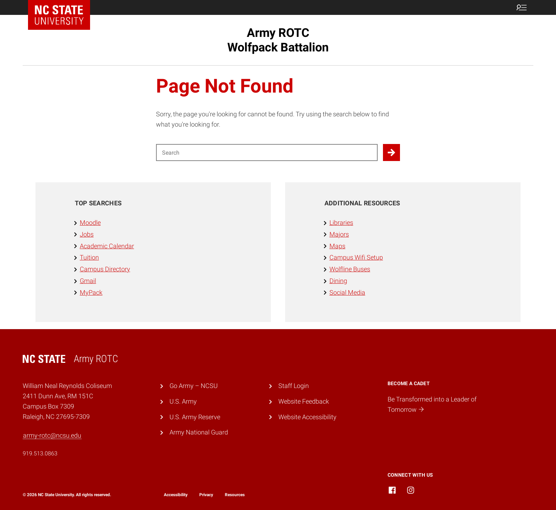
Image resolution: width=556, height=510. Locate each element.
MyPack (91, 292)
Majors (339, 234)
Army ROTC (278, 40)
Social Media (347, 292)
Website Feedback (303, 401)
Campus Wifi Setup (356, 257)
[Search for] (267, 152)
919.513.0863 (40, 453)
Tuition (89, 257)
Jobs (87, 234)
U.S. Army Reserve (194, 417)
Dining (338, 280)
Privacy (206, 494)
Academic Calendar (107, 246)
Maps (337, 246)
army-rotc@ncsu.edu (52, 435)
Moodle (90, 222)
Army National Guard (198, 432)
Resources (235, 494)
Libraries (341, 222)
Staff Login (293, 385)
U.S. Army (183, 401)
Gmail (88, 280)
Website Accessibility (307, 417)
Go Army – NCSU (193, 385)
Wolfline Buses (349, 269)
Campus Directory (105, 269)
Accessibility (176, 494)
